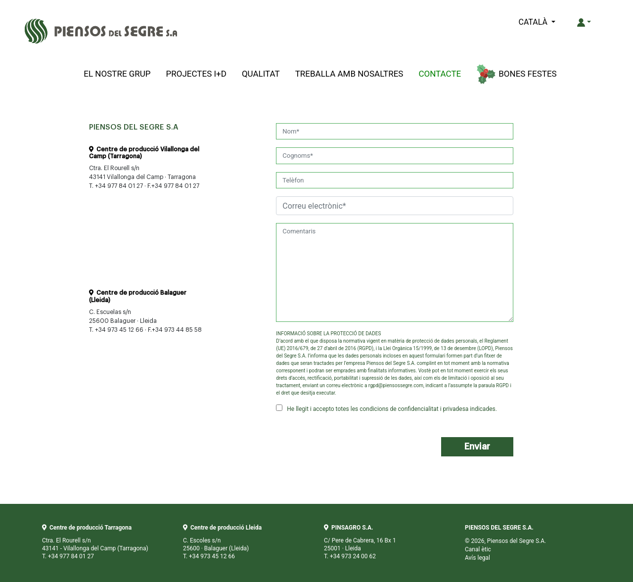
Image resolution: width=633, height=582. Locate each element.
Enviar (477, 446)
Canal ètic (478, 549)
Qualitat (261, 74)
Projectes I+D (196, 74)
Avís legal (477, 557)
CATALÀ (533, 22)
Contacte (439, 74)
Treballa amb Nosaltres (349, 74)
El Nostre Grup (117, 74)
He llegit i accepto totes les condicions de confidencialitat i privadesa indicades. (386, 408)
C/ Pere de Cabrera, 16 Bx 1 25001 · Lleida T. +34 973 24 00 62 (360, 542)
